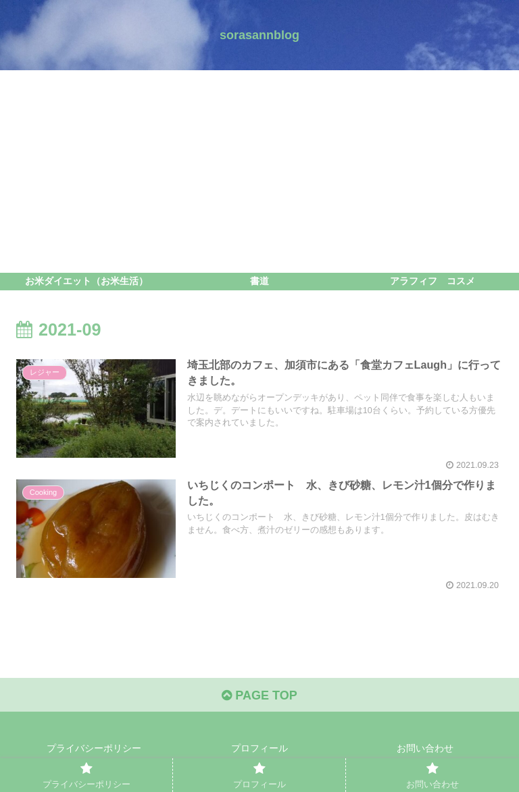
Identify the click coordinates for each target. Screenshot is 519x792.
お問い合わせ (425, 748)
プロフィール (259, 748)
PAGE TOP (259, 695)
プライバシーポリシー (94, 748)
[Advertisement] (259, 171)
